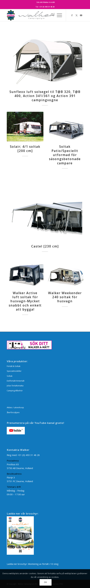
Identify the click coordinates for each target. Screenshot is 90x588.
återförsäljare (13, 412)
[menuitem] (45, 2)
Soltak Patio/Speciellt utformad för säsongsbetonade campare (65, 154)
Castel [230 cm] (45, 246)
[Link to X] (76, 15)
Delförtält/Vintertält (15, 380)
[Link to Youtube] (81, 15)
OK (45, 582)
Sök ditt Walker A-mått (46, 2)
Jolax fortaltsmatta (15, 385)
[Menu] (58, 15)
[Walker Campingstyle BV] (37, 15)
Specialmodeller (14, 371)
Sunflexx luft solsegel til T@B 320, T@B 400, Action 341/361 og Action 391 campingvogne (45, 96)
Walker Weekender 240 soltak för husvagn (65, 297)
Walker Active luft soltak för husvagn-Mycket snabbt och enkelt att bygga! (25, 301)
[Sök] (51, 15)
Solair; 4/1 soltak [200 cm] (25, 148)
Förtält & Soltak (13, 366)
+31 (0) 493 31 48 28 (46, 7)
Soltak (9, 376)
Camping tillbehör (15, 390)
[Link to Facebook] (72, 15)
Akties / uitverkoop (15, 407)
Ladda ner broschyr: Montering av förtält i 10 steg (32, 563)
